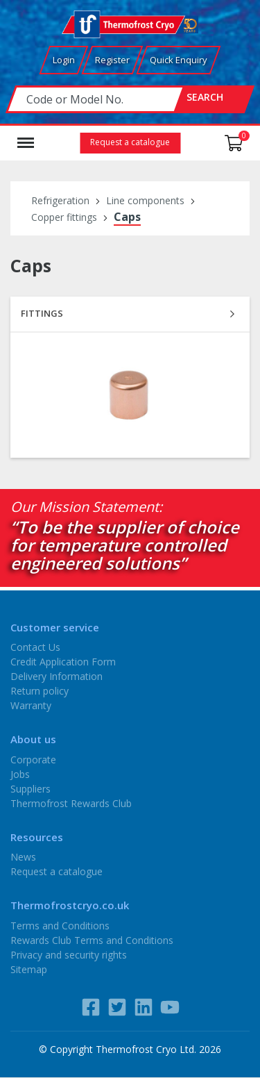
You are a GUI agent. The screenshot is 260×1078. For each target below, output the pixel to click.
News (23, 856)
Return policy (39, 690)
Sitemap (28, 968)
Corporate (33, 758)
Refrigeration (60, 200)
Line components (145, 200)
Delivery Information (56, 676)
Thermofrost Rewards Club (71, 802)
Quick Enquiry (178, 59)
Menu (25, 136)
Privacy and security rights (68, 954)
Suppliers (30, 788)
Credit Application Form (63, 661)
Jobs (20, 773)
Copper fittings (64, 217)
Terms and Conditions (60, 924)
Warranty (30, 705)
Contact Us (35, 647)
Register (112, 59)
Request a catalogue (130, 142)
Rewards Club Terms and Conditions (91, 939)
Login (64, 59)
